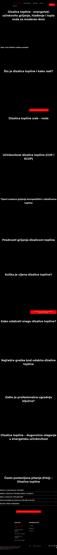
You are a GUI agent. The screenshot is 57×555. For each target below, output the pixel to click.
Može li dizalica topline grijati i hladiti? (16, 493)
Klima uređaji (27, 3)
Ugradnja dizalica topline (19, 526)
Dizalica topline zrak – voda (28, 118)
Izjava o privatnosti (37, 546)
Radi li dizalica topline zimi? (11, 497)
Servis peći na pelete (20, 533)
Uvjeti (30, 546)
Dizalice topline (17, 3)
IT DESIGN (10, 549)
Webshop (31, 528)
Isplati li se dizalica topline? (12, 490)
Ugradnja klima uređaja (19, 537)
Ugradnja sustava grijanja (19, 530)
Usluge (41, 3)
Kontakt (15, 6)
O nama (31, 525)
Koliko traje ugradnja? (9, 503)
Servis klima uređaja (20, 540)
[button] (28, 490)
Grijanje (35, 3)
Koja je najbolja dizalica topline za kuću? (17, 500)
